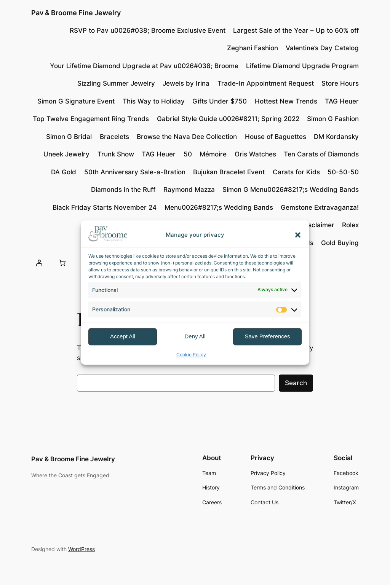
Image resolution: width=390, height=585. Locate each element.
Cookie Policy (191, 354)
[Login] (39, 263)
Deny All (194, 336)
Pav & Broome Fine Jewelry (76, 13)
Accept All (122, 336)
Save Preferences (267, 336)
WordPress (81, 549)
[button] (298, 235)
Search (296, 383)
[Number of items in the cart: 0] (62, 263)
